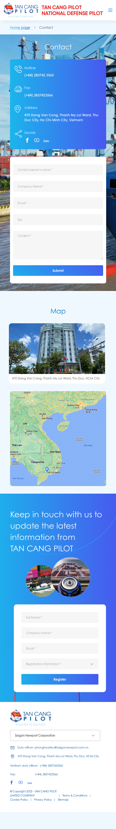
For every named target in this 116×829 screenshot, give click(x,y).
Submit (58, 270)
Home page (20, 27)
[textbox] (59, 663)
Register (60, 679)
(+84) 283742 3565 (39, 75)
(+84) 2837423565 (51, 766)
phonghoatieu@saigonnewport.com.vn (61, 747)
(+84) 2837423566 (38, 95)
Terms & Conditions (74, 795)
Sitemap (63, 800)
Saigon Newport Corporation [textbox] (35, 735)
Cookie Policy (19, 800)
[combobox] (59, 663)
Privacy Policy (43, 800)
